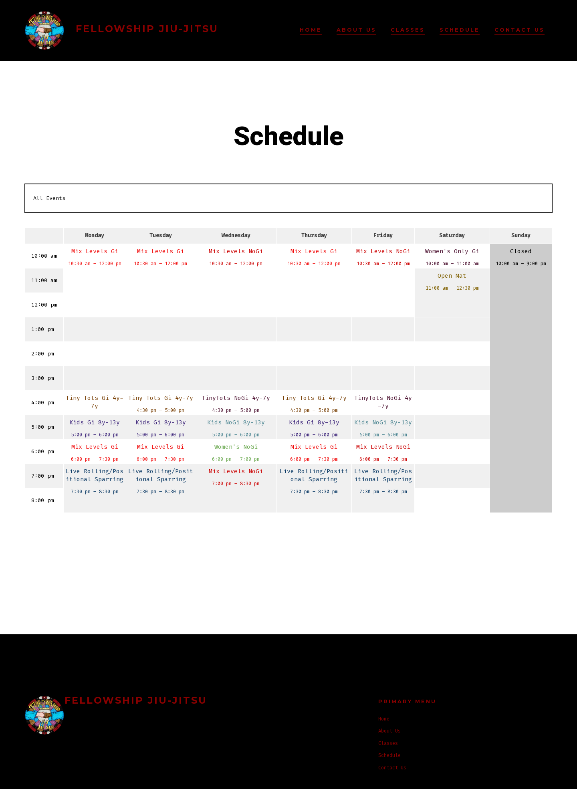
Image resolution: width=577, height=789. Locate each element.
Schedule (460, 30)
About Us (356, 30)
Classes (408, 30)
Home (311, 30)
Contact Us (519, 30)
